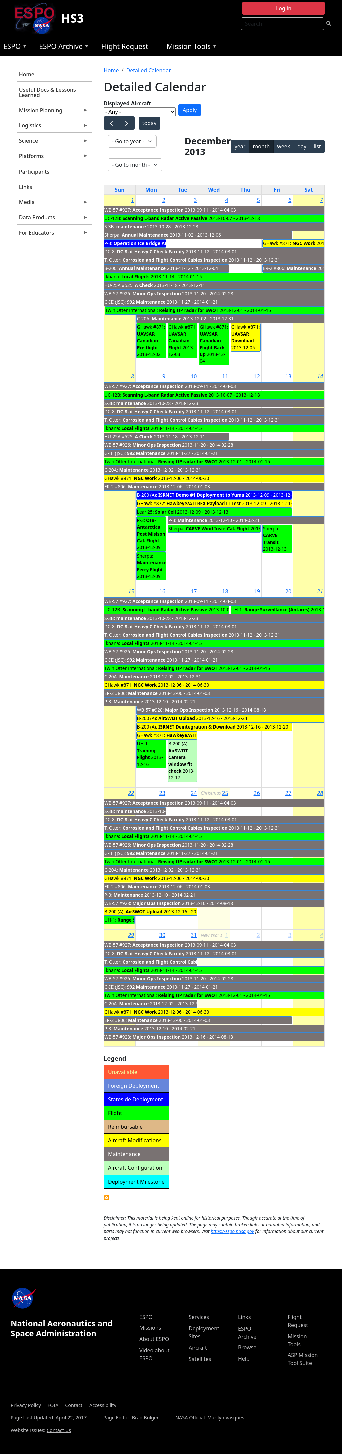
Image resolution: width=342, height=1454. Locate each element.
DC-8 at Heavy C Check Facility (151, 251)
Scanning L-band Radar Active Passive (164, 218)
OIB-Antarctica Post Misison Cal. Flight (151, 530)
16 (162, 591)
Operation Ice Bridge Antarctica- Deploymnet (164, 243)
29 (131, 935)
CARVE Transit (271, 538)
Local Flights (135, 276)
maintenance (131, 226)
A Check (144, 285)
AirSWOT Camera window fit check (180, 760)
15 (131, 591)
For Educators (52, 234)
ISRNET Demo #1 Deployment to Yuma (201, 495)
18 (225, 591)
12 (257, 376)
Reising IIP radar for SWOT (188, 310)
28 (320, 793)
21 (320, 591)
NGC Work (303, 243)
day (301, 146)
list (317, 146)
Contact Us (59, 1430)
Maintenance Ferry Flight (152, 565)
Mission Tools (190, 47)
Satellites (200, 1359)
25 (225, 793)
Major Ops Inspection (189, 710)
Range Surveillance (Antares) (276, 609)
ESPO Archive (62, 47)
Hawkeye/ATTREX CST (190, 735)
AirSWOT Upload (176, 718)
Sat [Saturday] (308, 189)
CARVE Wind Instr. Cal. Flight (217, 528)
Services (199, 1317)
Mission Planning (52, 112)
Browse (247, 1347)
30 (162, 935)
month (261, 146)
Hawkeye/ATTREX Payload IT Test (203, 503)
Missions (150, 1327)
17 (194, 591)
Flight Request (124, 46)
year (240, 146)
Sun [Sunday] (120, 189)
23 (162, 793)
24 (194, 793)
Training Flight (146, 753)
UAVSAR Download (242, 337)
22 (131, 793)
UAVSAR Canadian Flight (178, 341)
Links (25, 187)
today (149, 123)
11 (225, 376)
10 (194, 376)
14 (320, 376)
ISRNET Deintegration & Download (197, 726)
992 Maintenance (146, 302)
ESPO (13, 47)
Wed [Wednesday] (214, 189)
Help (244, 1358)
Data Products (52, 219)
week (283, 146)
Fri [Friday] (277, 189)
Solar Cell (165, 512)
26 (257, 793)
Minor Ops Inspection (156, 293)
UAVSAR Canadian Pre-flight (147, 341)
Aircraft (198, 1347)
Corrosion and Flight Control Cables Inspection (175, 260)
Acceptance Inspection (158, 210)
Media (52, 203)
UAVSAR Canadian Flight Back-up (213, 344)
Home (26, 74)
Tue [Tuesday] (182, 189)
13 (288, 376)
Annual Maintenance (145, 235)
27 (288, 793)
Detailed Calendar (148, 70)
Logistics (52, 127)
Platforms (52, 157)
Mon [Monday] (151, 189)
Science (52, 142)
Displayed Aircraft (127, 103)
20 (288, 591)
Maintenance (166, 318)
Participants (34, 171)
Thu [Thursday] (245, 189)
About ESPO (154, 1339)
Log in (283, 8)
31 (194, 935)
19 (257, 591)
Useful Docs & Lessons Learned (47, 92)
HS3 (72, 18)
